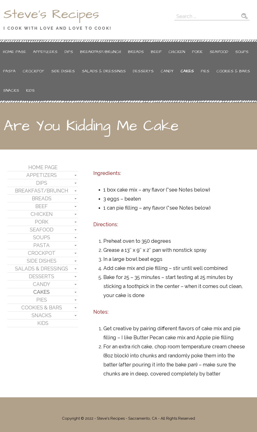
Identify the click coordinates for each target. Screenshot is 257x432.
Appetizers (45, 52)
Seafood (219, 52)
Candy (167, 71)
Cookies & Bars (233, 71)
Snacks (11, 90)
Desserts (143, 71)
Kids (30, 90)
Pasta (9, 71)
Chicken (176, 52)
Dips (69, 52)
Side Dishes (63, 71)
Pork (197, 52)
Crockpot (33, 71)
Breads (136, 52)
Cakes (187, 71)
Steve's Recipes (51, 14)
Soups (241, 52)
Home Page (14, 52)
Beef (156, 52)
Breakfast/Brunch (100, 52)
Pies (205, 71)
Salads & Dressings (104, 71)
